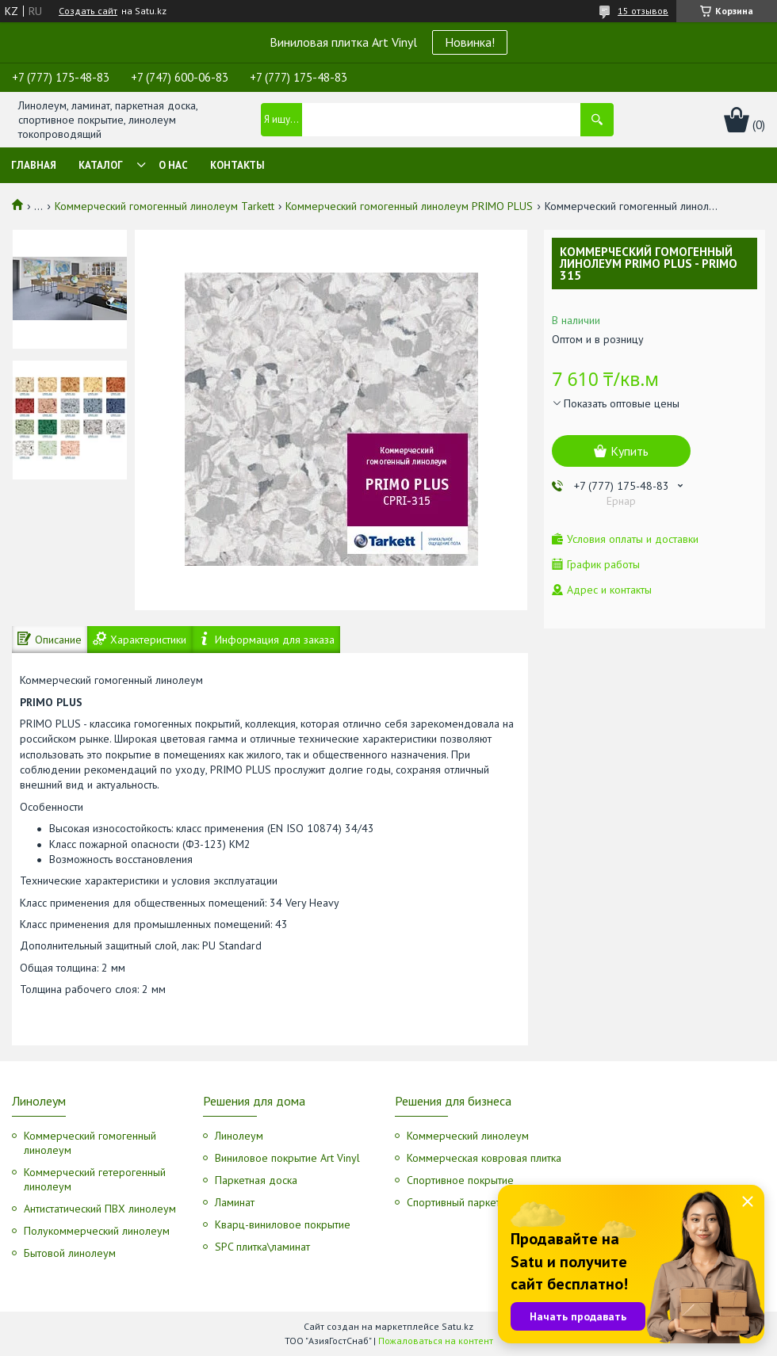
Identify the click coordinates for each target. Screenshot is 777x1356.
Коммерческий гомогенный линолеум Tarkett (164, 206)
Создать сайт (88, 11)
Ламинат (235, 1202)
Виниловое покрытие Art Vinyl (287, 1158)
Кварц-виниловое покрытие (282, 1224)
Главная (33, 165)
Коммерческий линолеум (468, 1136)
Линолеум (239, 1136)
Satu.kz (457, 1326)
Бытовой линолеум (70, 1253)
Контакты (237, 165)
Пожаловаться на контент (435, 1340)
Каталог (100, 165)
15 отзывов (643, 11)
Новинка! (470, 42)
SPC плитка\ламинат (262, 1246)
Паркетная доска (256, 1180)
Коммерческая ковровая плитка (484, 1158)
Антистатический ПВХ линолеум (100, 1208)
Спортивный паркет (453, 1202)
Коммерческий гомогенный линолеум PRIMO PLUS (409, 206)
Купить (629, 451)
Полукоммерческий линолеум (97, 1231)
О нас (173, 165)
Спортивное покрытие (460, 1180)
